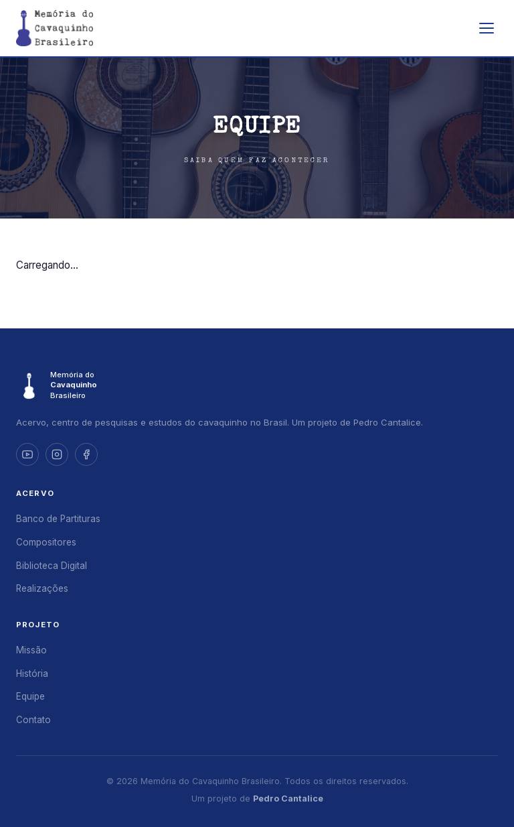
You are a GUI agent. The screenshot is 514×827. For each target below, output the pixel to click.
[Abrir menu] (486, 28)
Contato (33, 719)
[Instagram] (57, 454)
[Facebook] (86, 454)
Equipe (30, 696)
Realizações (42, 588)
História (32, 673)
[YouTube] (27, 454)
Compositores (46, 542)
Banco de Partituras (58, 518)
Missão (31, 650)
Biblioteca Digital (51, 565)
